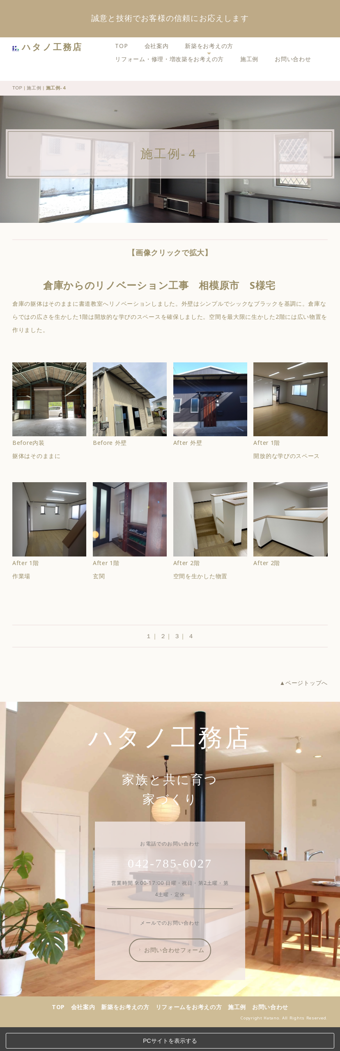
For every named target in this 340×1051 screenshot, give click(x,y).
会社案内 (159, 46)
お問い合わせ (296, 59)
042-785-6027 (173, 885)
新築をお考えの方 (212, 46)
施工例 (252, 59)
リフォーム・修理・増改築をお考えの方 (172, 59)
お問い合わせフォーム (173, 972)
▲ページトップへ (306, 704)
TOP (124, 46)
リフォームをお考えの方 (192, 1029)
